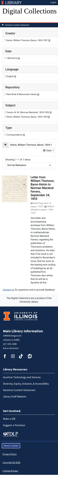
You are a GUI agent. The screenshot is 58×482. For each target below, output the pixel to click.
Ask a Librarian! (10, 348)
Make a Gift (9, 419)
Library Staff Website (14, 396)
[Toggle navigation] (6, 19)
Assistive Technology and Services (22, 377)
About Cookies (11, 445)
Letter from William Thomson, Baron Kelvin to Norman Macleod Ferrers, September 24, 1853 (42, 188)
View (47, 150)
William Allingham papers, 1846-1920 (42, 209)
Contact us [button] (8, 289)
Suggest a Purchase (14, 425)
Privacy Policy (10, 454)
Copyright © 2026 (11, 462)
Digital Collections (29, 11)
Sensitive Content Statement (17, 25)
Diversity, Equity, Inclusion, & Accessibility (26, 384)
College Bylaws (10, 471)
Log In (53, 2)
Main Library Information (23, 331)
